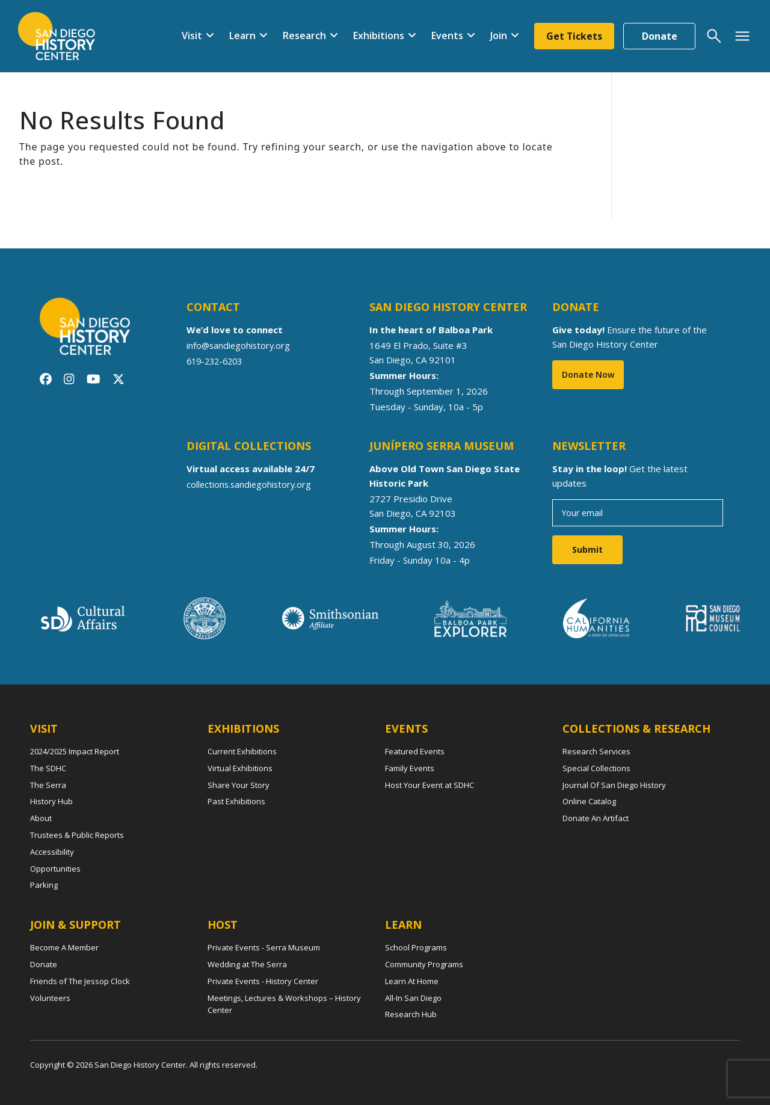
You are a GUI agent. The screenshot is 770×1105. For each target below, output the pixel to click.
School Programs (416, 947)
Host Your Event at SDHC (429, 785)
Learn (240, 35)
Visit (190, 35)
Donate (659, 36)
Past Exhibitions (236, 801)
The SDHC (48, 768)
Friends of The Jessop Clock (80, 981)
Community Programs (424, 964)
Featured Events (415, 751)
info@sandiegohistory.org (239, 345)
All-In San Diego (413, 998)
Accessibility (52, 851)
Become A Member (64, 947)
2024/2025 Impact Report (74, 751)
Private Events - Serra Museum (264, 947)
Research (302, 35)
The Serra (48, 785)
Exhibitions (376, 35)
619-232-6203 (217, 361)
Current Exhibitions (242, 751)
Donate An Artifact (595, 818)
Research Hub (411, 1014)
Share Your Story (239, 785)
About (41, 818)
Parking (44, 884)
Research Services (596, 751)
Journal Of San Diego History (614, 785)
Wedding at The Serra (247, 964)
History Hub (51, 801)
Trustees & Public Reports (77, 835)
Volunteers (50, 998)
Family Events (409, 768)
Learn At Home (412, 981)
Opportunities (55, 868)
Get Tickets (573, 36)
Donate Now (588, 374)
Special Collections (596, 768)
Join (496, 35)
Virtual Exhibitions (240, 768)
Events (445, 35)
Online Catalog (589, 801)
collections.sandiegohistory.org (250, 484)
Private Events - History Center (263, 981)
